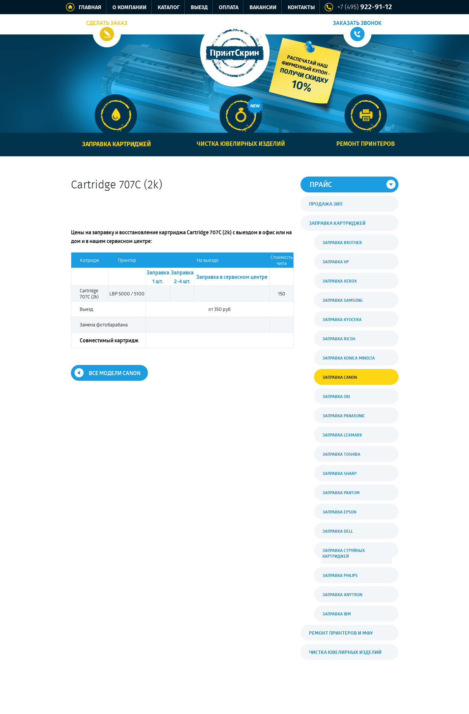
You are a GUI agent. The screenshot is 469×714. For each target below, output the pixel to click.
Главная (90, 7)
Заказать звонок (357, 23)
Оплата (228, 7)
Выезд (199, 7)
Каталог (169, 7)
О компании (129, 7)
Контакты (301, 7)
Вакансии (263, 7)
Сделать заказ (106, 23)
